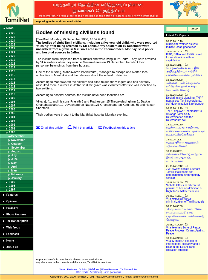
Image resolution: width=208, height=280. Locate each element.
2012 (12, 86)
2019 (12, 59)
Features (12, 194)
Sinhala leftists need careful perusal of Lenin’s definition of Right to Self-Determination (184, 188)
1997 (12, 189)
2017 (12, 67)
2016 (12, 71)
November (18, 140)
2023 (12, 44)
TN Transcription (17, 220)
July (14, 155)
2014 (12, 78)
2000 (12, 132)
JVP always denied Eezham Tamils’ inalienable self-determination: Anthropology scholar (183, 173)
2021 (12, 52)
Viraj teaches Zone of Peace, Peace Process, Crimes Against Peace (185, 230)
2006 (12, 109)
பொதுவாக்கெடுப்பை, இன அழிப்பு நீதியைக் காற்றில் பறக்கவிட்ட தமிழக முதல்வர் (184, 71)
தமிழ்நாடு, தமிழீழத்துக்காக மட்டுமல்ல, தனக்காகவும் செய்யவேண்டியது (183, 86)
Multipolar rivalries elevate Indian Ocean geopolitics (182, 46)
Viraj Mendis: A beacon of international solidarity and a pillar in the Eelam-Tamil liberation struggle (183, 245)
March (15, 170)
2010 (12, 94)
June (14, 159)
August (16, 151)
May (13, 162)
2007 (12, 105)
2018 (12, 63)
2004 (12, 117)
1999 (12, 181)
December (17, 136)
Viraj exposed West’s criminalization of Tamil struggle (185, 200)
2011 (12, 90)
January (16, 178)
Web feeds (13, 227)
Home (10, 240)
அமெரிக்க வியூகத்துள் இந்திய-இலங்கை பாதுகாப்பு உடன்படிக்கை (185, 157)
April (14, 166)
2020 (12, 56)
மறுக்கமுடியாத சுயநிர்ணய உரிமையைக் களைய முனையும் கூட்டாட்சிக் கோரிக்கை (185, 131)
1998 (12, 185)
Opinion (11, 201)
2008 (12, 101)
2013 (12, 82)
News (9, 27)
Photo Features (16, 214)
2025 (12, 36)
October (16, 143)
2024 (12, 40)
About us (12, 247)
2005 (12, 113)
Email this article (52, 127)
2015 (12, 75)
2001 (12, 128)
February (17, 174)
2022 (12, 48)
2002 (12, 124)
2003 (12, 120)
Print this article (83, 127)
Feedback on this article (119, 127)
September (18, 147)
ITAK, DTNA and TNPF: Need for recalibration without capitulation (184, 57)
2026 (12, 33)
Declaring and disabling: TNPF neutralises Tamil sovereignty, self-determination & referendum (185, 100)
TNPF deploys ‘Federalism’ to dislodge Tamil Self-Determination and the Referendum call (184, 116)
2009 (12, 98)
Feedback (12, 234)
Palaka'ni (12, 207)
